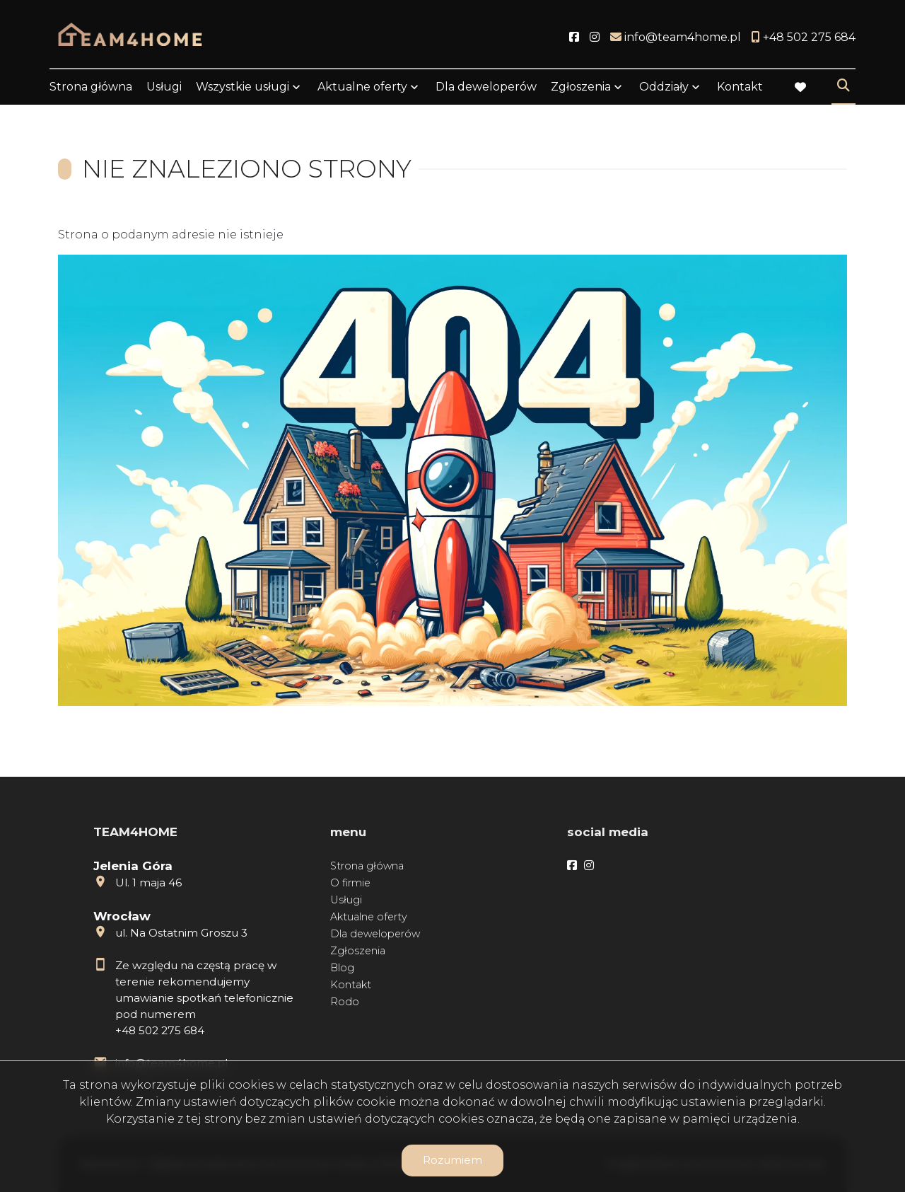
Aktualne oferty (362, 86)
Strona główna (90, 86)
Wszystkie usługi (242, 86)
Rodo (344, 1001)
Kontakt (740, 86)
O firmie (350, 882)
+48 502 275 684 (159, 1030)
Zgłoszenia (581, 86)
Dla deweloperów (486, 86)
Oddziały (664, 86)
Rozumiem (452, 1160)
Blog (342, 967)
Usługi (164, 86)
